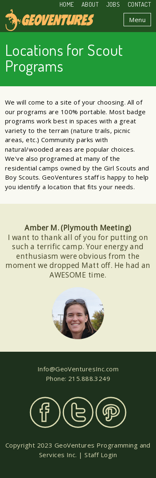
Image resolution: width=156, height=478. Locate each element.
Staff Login (100, 454)
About (90, 4)
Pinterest (110, 412)
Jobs (113, 4)
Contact (139, 4)
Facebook (45, 412)
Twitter (78, 412)
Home (66, 4)
